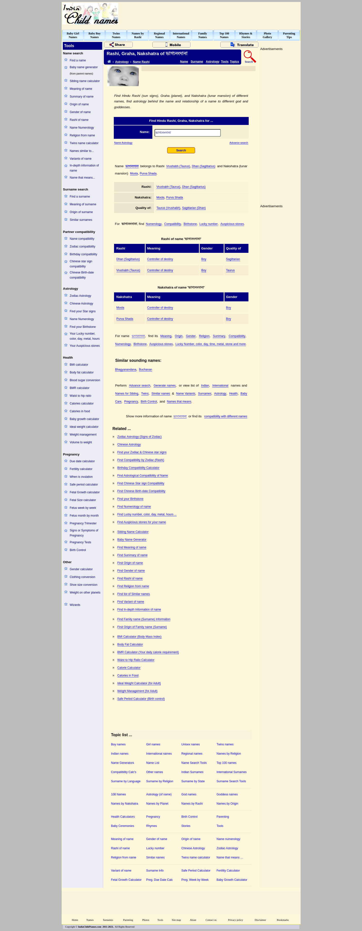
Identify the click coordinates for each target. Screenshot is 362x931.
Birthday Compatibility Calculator (138, 468)
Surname (197, 61)
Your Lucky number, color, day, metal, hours (84, 336)
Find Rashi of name (130, 578)
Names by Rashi (192, 803)
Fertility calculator (81, 469)
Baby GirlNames (73, 35)
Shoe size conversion (83, 584)
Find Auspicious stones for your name (141, 522)
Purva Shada (148, 173)
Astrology (122, 62)
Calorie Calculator (128, 667)
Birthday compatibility (83, 254)
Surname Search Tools (231, 781)
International (220, 385)
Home (75, 920)
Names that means (179, 401)
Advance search (239, 142)
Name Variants (185, 393)
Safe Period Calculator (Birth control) (141, 698)
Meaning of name (81, 89)
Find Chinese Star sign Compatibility (140, 483)
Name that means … (230, 857)
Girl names (153, 744)
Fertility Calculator (228, 870)
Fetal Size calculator (83, 500)
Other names (154, 772)
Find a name (78, 60)
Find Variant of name (130, 601)
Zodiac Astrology (80, 295)
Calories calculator (82, 403)
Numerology (154, 224)
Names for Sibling (126, 393)
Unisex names (190, 744)
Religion (204, 336)
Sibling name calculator (85, 81)
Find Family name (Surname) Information (144, 619)
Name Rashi (141, 62)
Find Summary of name (132, 555)
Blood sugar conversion (85, 380)
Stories (185, 826)
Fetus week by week (83, 508)
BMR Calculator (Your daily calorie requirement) (148, 652)
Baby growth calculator (84, 419)
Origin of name (79, 104)
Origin (179, 336)
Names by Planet (157, 803)
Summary (219, 336)
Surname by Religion (159, 781)
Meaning (166, 336)
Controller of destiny (160, 259)
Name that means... (82, 177)
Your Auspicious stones (85, 345)
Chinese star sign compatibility (81, 264)
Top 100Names (224, 35)
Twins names (225, 744)
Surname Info (155, 870)
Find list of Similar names (133, 594)
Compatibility (172, 224)
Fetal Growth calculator (84, 492)
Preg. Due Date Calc (159, 880)
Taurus (230, 270)
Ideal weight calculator (84, 426)
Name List (152, 763)
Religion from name (82, 135)
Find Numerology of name (134, 506)
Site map (176, 920)
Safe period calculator (84, 484)
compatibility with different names (225, 416)
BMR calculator (79, 388)
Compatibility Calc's (123, 772)
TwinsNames (116, 35)
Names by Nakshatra (124, 803)
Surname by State (193, 781)
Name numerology (228, 839)
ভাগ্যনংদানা (132, 166)
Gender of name (80, 112)
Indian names (120, 753)
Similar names (160, 393)
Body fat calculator (82, 372)
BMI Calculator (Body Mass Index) (139, 636)
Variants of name (80, 158)
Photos (145, 920)
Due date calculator (82, 461)
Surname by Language (125, 781)
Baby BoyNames (95, 35)
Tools (225, 61)
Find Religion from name (133, 586)
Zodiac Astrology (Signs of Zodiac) (139, 436)
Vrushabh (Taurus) (178, 166)
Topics (234, 61)
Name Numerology (82, 127)
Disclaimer (260, 920)
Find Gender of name (131, 570)
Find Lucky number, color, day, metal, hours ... (147, 514)
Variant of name (121, 870)
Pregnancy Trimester (83, 523)
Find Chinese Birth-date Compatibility (141, 491)
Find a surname (80, 196)
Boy (203, 259)
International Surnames (232, 772)
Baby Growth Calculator (232, 880)
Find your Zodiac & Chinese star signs (142, 452)
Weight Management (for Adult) (137, 691)
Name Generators (122, 763)
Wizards (75, 605)
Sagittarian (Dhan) (194, 208)
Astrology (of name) (159, 794)
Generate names (165, 385)
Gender (191, 336)
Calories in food (80, 411)
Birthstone (190, 224)
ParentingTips (289, 35)
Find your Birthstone (83, 327)
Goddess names (227, 794)
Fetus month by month (84, 515)
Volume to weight (81, 442)
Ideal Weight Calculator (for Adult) (139, 683)
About (193, 920)
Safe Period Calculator (196, 870)
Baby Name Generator (132, 539)
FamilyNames (202, 35)
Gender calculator (81, 569)
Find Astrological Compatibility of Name (142, 475)
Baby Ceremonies (122, 826)
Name (184, 61)
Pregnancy (131, 401)
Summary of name (81, 96)
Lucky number (208, 224)
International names (159, 753)
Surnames (204, 393)
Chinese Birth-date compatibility (82, 275)
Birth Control (78, 550)
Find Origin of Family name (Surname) (142, 627)
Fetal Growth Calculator (126, 880)
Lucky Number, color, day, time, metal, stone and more (210, 344)
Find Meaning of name (131, 547)
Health (233, 393)
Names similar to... (82, 151)
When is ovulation (81, 476)
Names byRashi (138, 35)
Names (90, 920)
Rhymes (151, 826)
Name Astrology (123, 142)
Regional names (192, 753)
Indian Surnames (192, 772)
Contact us (211, 920)
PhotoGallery (267, 35)
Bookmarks (283, 920)
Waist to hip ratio (80, 395)
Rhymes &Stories (245, 35)
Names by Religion (229, 753)
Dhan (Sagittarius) (203, 166)
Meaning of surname (83, 204)
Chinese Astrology (81, 303)
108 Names (118, 794)
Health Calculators (123, 816)
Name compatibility (82, 238)
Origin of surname (81, 212)
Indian (205, 385)
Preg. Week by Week (195, 880)
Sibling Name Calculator (133, 532)
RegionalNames (159, 35)
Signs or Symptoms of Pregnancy (84, 533)
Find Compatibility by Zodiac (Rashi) (140, 460)
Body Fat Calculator (130, 644)
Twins (145, 393)
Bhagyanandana (125, 369)
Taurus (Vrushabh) (168, 208)
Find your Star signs (83, 311)
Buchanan (145, 369)
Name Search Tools (194, 763)
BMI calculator (79, 364)
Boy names (118, 744)
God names (189, 794)
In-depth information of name (84, 168)
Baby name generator (84, 67)
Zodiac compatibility (82, 246)
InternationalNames (181, 35)
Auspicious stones (232, 224)
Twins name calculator (84, 143)
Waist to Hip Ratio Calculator (136, 660)
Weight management (83, 434)
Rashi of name (79, 120)
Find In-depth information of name (139, 609)
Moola (134, 173)
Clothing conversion (82, 577)
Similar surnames (81, 220)
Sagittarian (233, 259)
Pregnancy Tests (80, 542)
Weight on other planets (85, 592)
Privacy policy (235, 920)
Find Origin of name (130, 563)
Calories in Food (128, 675)
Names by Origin (227, 803)
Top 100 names (227, 763)
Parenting (223, 816)
